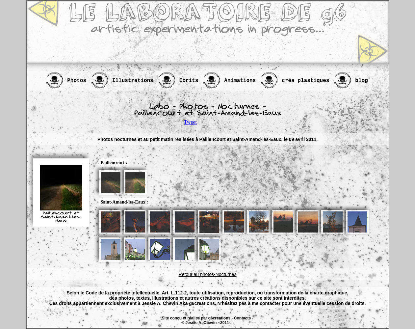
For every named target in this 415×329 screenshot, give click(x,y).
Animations (240, 81)
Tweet (190, 122)
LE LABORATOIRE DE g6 (207, 13)
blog (361, 81)
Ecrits (188, 81)
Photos (76, 81)
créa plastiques (305, 81)
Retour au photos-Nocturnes (208, 274)
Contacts (242, 318)
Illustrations (132, 81)
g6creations (219, 318)
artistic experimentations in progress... (207, 30)
